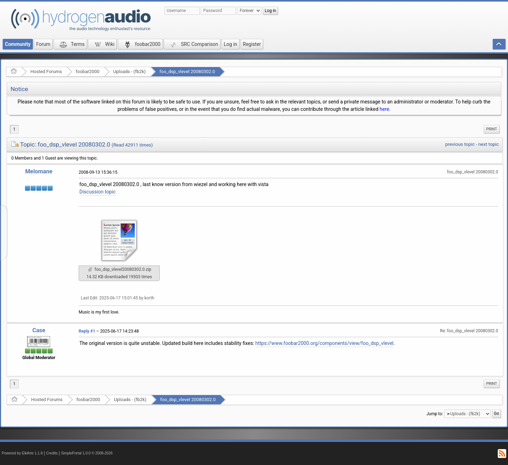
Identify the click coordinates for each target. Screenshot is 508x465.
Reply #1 (87, 331)
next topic (488, 144)
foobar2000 (87, 71)
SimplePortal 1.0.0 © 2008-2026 (87, 453)
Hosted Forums (46, 71)
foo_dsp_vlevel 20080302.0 (187, 71)
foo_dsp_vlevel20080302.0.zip (119, 269)
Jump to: (435, 413)
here (384, 109)
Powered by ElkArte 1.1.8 (22, 453)
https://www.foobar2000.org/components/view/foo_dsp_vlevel (324, 343)
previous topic (459, 144)
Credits (52, 453)
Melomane (38, 171)
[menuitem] (492, 129)
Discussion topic (97, 192)
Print (491, 129)
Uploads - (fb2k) (129, 71)
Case (39, 330)
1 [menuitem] (14, 129)
